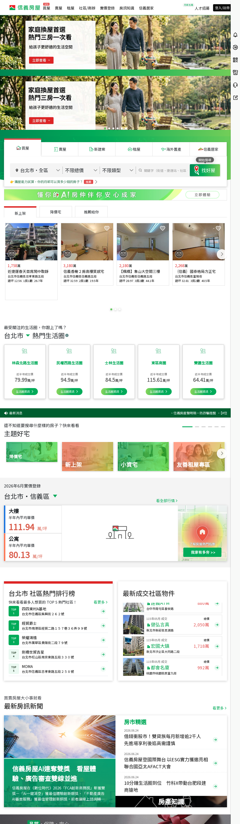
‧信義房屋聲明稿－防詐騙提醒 (210, 325)
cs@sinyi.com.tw (100, 812)
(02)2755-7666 (52, 812)
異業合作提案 (149, 813)
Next (222, 187)
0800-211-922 (63, 807)
